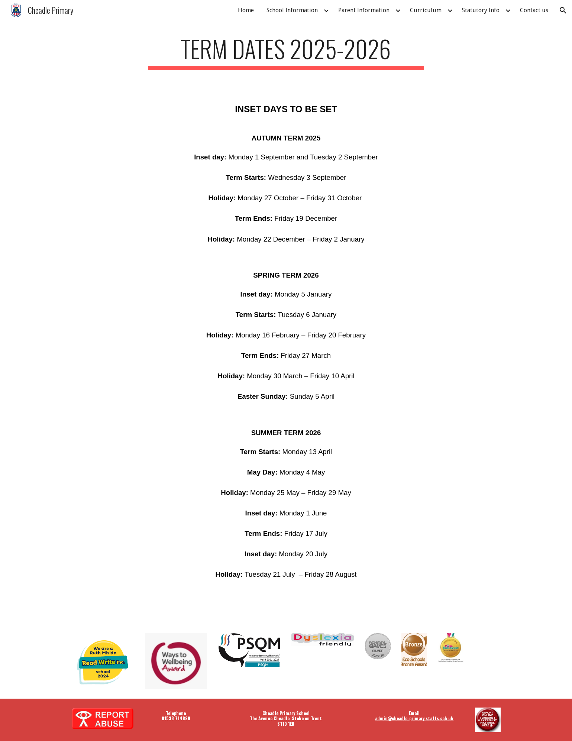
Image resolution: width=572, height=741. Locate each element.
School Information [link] (292, 10)
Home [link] (246, 10)
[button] (563, 10)
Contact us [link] (534, 10)
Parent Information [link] (364, 10)
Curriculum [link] (426, 10)
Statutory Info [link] (481, 10)
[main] (286, 52)
